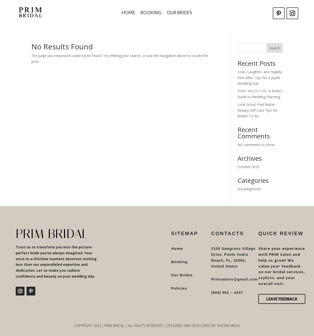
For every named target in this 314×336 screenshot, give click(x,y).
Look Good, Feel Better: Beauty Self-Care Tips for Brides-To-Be (257, 110)
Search (274, 48)
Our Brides (179, 13)
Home (128, 13)
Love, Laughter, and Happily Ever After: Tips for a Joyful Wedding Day (259, 77)
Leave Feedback (281, 299)
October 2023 (248, 166)
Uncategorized (249, 189)
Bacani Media (228, 325)
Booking (151, 13)
